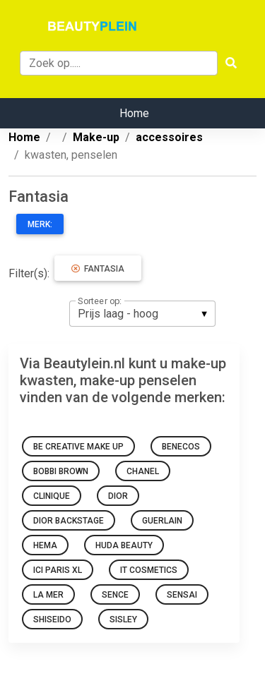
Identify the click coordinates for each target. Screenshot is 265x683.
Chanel (142, 471)
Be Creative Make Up (78, 447)
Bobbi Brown (60, 471)
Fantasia (97, 269)
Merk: (40, 224)
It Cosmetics (148, 570)
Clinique (51, 496)
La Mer (48, 595)
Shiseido (52, 619)
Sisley (123, 619)
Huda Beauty (124, 545)
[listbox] (142, 313)
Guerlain (162, 521)
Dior (118, 496)
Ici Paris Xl (57, 570)
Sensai (182, 595)
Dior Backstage (68, 521)
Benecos (181, 447)
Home (134, 113)
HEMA (45, 545)
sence (115, 595)
